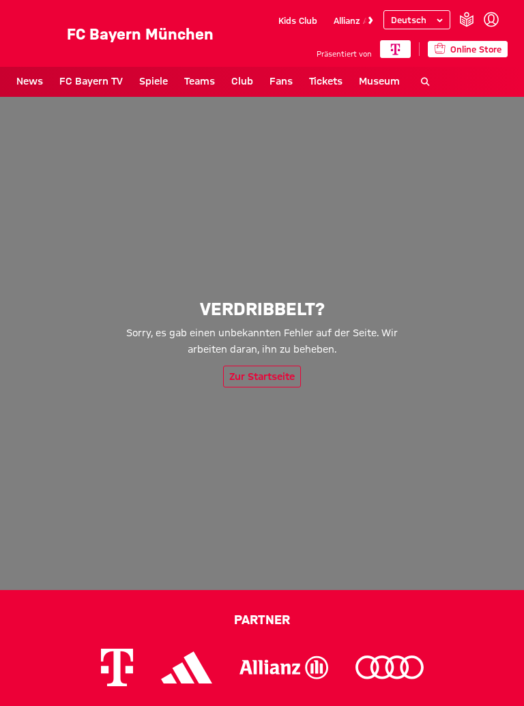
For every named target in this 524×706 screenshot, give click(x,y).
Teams (199, 81)
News (29, 81)
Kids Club (297, 20)
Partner (262, 619)
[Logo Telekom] (117, 667)
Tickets (326, 81)
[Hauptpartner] (395, 49)
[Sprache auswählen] (417, 19)
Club (242, 81)
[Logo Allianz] (283, 667)
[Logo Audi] (389, 667)
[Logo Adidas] (186, 668)
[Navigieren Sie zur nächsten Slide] (370, 20)
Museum (379, 81)
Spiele (153, 81)
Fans (281, 81)
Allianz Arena (360, 20)
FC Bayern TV (91, 81)
